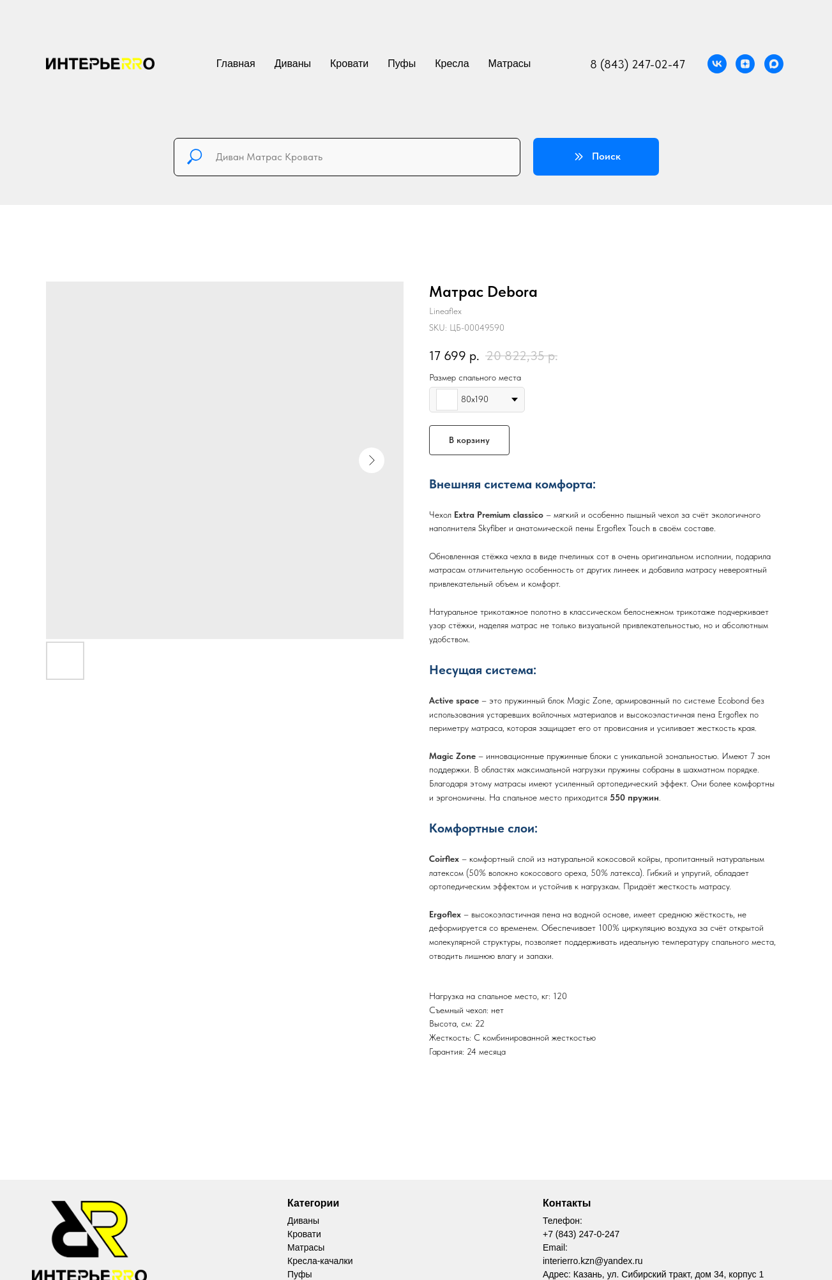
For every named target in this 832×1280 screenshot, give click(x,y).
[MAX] (773, 63)
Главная (235, 63)
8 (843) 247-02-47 (637, 64)
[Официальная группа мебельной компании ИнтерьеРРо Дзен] (745, 63)
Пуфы (402, 63)
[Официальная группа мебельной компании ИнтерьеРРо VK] (717, 63)
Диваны (293, 63)
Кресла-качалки (319, 1261)
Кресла (452, 63)
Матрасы (509, 63)
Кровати (349, 63)
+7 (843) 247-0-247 (581, 1234)
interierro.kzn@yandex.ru (593, 1261)
